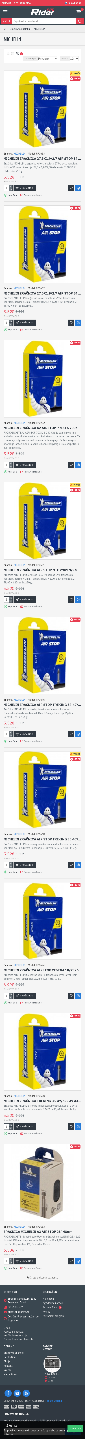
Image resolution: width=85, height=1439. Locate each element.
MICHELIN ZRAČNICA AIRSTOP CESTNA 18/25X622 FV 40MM (42, 970)
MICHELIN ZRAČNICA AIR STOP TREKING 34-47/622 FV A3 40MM (42, 705)
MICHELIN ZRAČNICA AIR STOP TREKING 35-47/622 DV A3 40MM (42, 839)
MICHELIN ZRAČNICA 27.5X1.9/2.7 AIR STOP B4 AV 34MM (42, 159)
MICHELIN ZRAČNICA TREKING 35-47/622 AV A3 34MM (42, 1101)
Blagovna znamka (20, 28)
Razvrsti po (30, 58)
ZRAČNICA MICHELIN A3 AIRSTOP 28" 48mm (38, 1232)
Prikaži (65, 58)
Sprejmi (76, 1428)
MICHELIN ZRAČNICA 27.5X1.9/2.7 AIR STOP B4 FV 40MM (42, 293)
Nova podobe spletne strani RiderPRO (52, 1374)
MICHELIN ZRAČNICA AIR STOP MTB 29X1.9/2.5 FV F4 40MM (42, 570)
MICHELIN (19, 153)
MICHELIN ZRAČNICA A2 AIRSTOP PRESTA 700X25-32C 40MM (42, 428)
